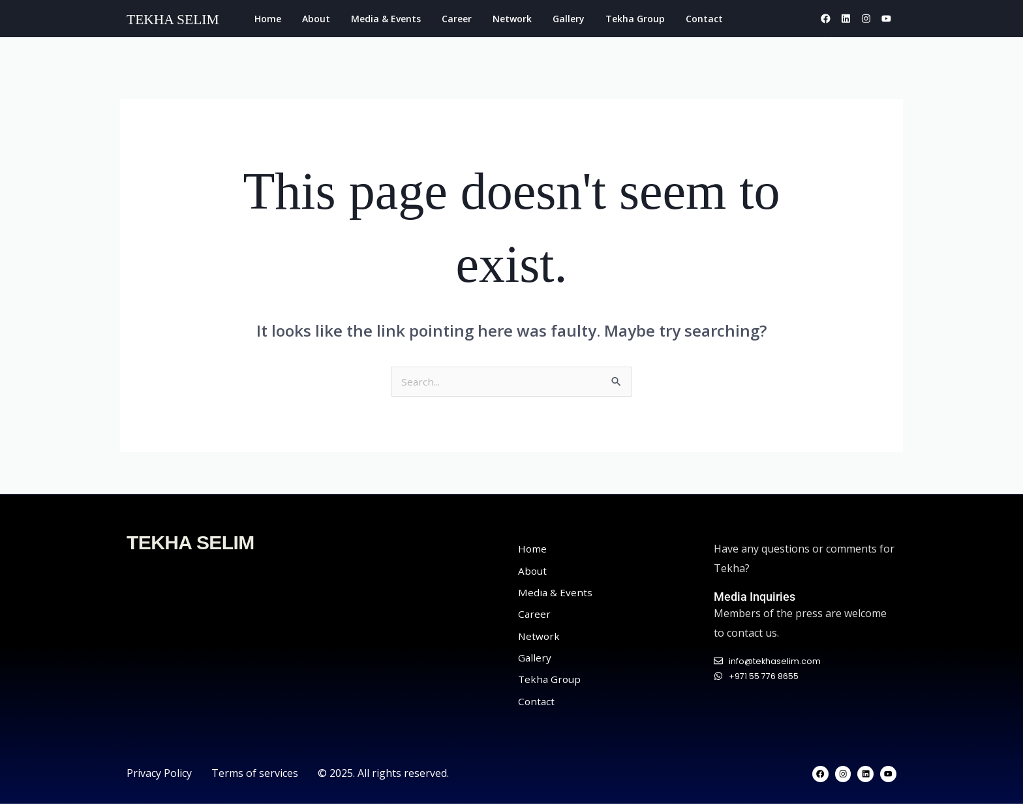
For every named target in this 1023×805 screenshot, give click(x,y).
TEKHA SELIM (190, 543)
